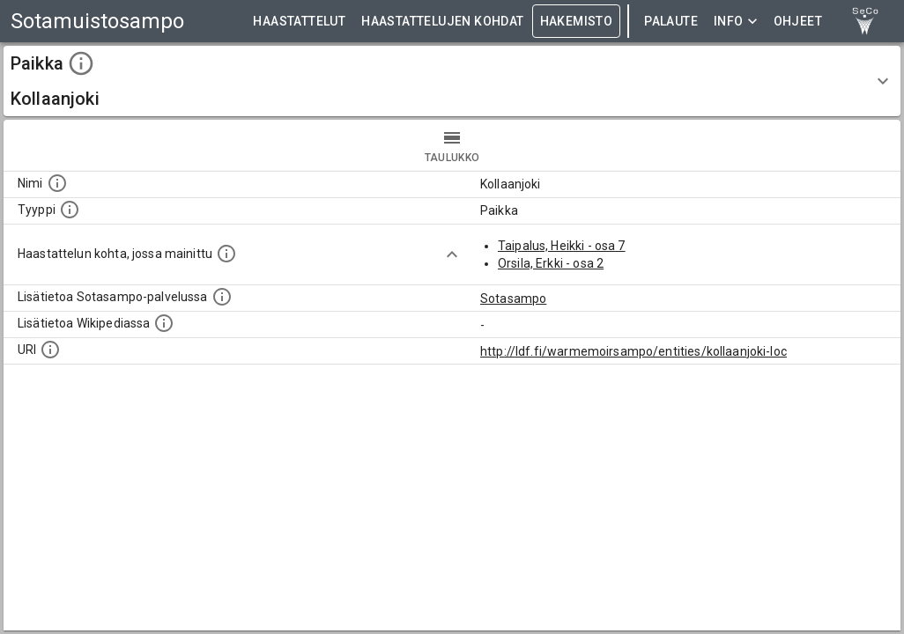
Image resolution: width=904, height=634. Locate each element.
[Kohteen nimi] (57, 183)
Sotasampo (513, 298)
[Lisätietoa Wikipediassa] (164, 323)
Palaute (671, 21)
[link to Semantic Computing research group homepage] (865, 21)
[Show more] (452, 254)
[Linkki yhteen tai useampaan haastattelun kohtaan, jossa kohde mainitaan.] (226, 254)
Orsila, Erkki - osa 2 (551, 263)
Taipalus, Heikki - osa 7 (562, 246)
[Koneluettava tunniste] (50, 349)
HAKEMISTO (576, 21)
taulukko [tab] (452, 145)
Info (736, 21)
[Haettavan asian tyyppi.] (70, 209)
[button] (452, 81)
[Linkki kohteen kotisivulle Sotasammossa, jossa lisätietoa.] (222, 297)
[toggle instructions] (81, 63)
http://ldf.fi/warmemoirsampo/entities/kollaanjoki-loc (633, 351)
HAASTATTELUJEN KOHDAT (442, 21)
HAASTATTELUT (299, 21)
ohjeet (798, 21)
